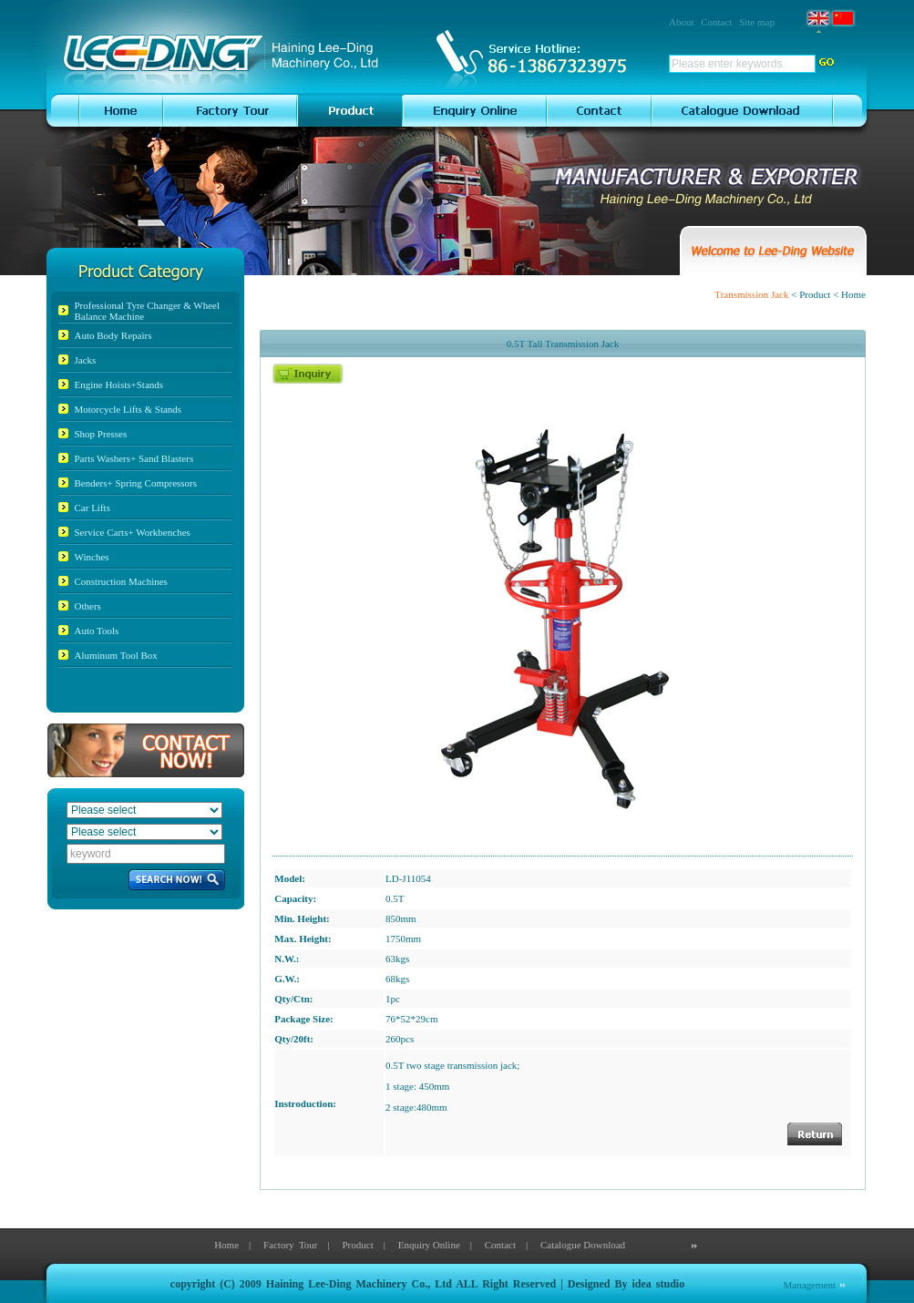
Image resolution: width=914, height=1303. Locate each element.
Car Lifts (92, 507)
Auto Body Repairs (113, 335)
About (681, 21)
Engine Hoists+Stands (119, 384)
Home (226, 1244)
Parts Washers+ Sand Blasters (134, 458)
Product (357, 1244)
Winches (92, 556)
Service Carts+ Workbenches (132, 532)
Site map (757, 21)
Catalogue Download (582, 1244)
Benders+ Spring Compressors (136, 482)
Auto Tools (97, 630)
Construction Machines (121, 581)
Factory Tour (290, 1244)
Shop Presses (101, 433)
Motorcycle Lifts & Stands (128, 409)
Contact (716, 21)
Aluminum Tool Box (116, 655)
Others (88, 605)
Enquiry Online (429, 1244)
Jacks (86, 359)
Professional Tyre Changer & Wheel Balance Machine (148, 311)
